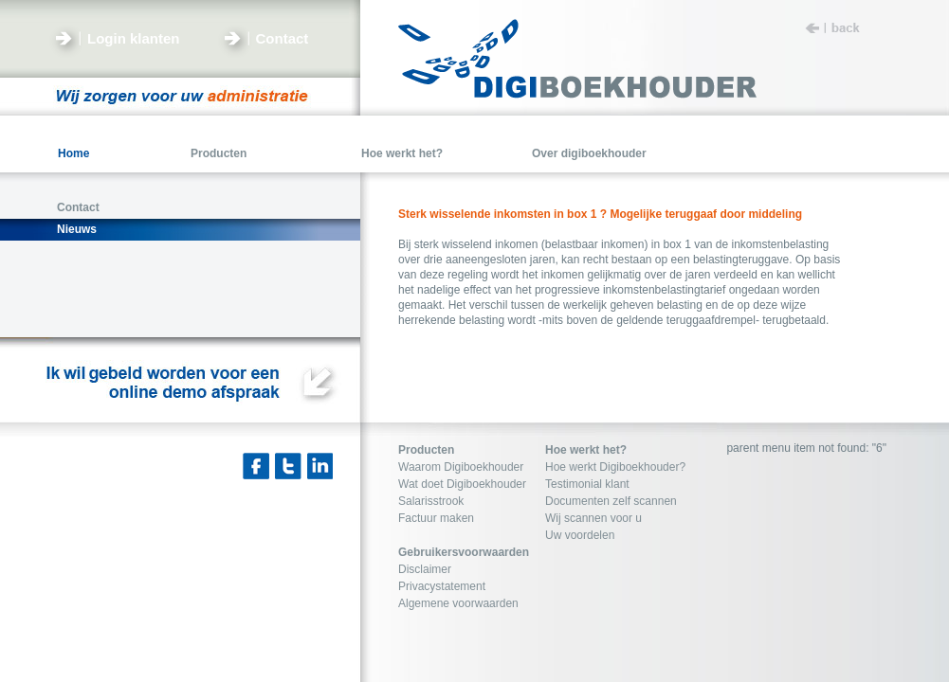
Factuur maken (436, 518)
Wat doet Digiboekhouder (462, 484)
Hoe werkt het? (586, 450)
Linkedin (320, 466)
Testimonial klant (587, 484)
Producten (426, 450)
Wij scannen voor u (593, 518)
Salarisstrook (431, 501)
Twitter (288, 466)
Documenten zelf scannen (611, 501)
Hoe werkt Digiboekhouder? (615, 467)
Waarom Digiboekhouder (460, 467)
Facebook (256, 466)
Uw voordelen (579, 535)
